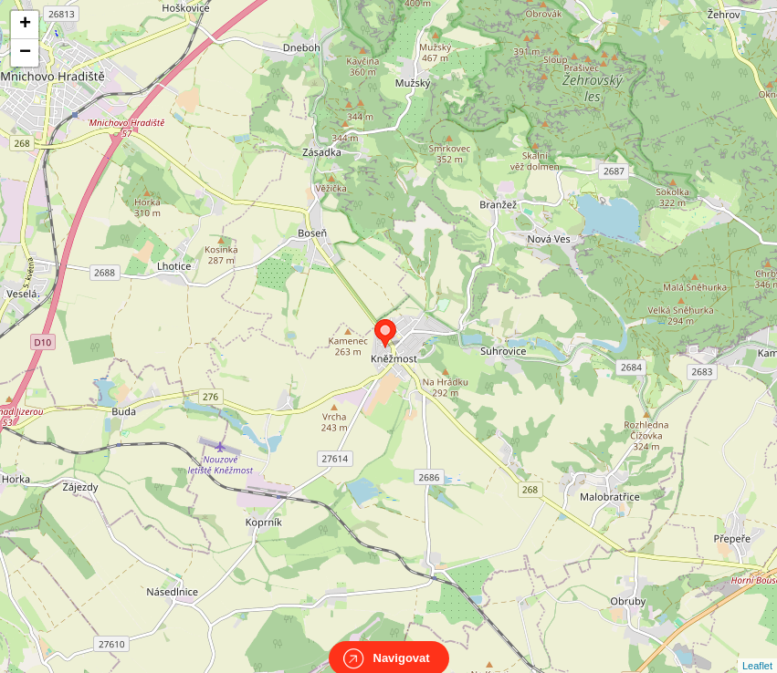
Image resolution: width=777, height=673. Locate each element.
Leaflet (757, 649)
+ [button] (25, 24)
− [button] (25, 53)
